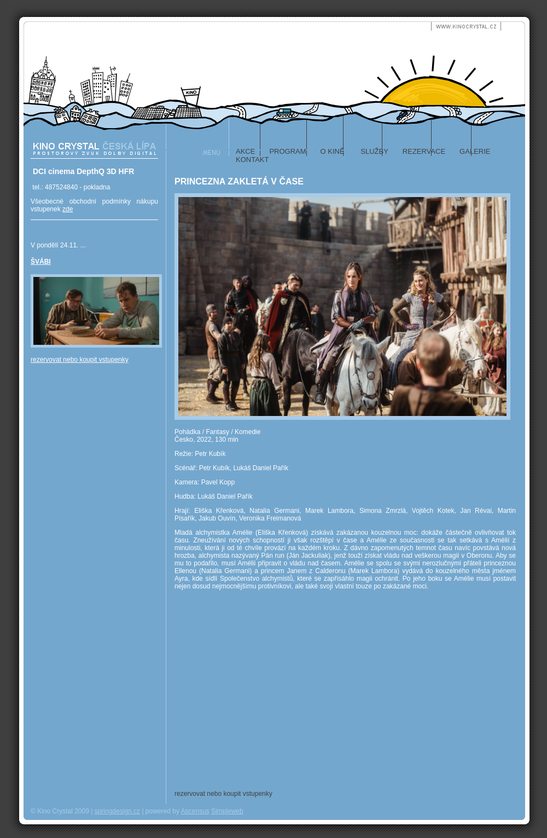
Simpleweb (227, 811)
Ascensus (195, 811)
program (287, 151)
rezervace (424, 151)
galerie (474, 151)
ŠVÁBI (41, 261)
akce (245, 151)
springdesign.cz (117, 811)
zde (67, 209)
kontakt (252, 159)
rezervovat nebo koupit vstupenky (80, 359)
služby (373, 151)
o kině (333, 151)
